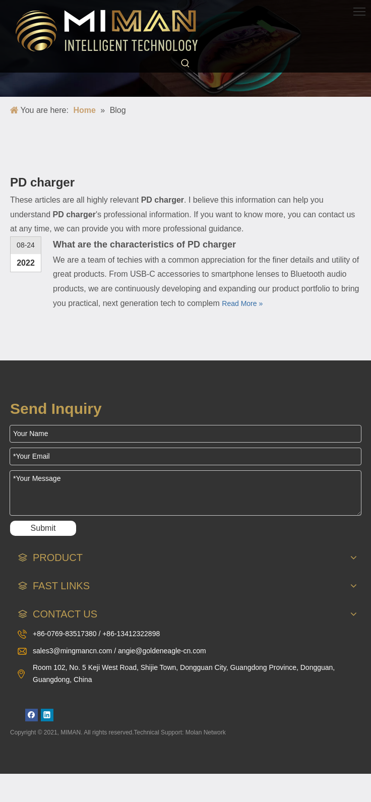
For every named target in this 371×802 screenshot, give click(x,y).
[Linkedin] (47, 715)
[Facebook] (31, 715)
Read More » (242, 303)
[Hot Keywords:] (185, 63)
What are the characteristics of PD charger (144, 244)
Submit (43, 528)
